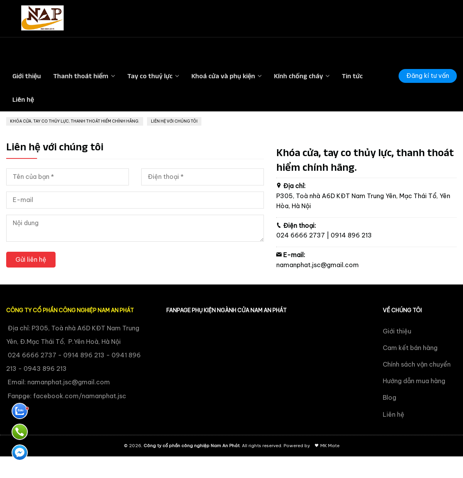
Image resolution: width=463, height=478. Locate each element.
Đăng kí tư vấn (427, 75)
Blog (389, 397)
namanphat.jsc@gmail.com (317, 265)
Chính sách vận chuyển (417, 364)
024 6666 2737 (300, 235)
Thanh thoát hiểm (80, 76)
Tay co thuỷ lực (149, 76)
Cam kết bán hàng (410, 348)
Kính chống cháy (298, 76)
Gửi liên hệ (30, 259)
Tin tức (352, 76)
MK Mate (330, 445)
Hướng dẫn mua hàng (414, 381)
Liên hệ (23, 99)
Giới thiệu (26, 76)
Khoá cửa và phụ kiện (223, 76)
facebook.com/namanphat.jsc (79, 396)
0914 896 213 (351, 235)
